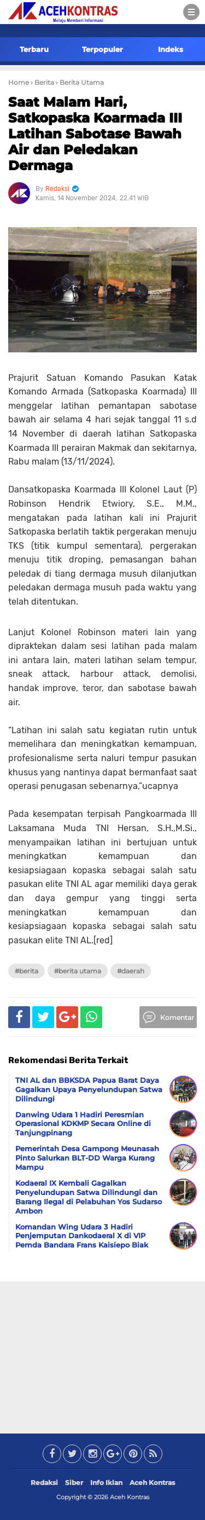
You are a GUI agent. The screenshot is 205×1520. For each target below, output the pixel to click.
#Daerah (130, 971)
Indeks (170, 49)
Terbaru (34, 49)
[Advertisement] (103, 1355)
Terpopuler (102, 49)
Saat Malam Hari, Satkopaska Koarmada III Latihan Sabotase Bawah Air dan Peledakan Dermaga (95, 133)
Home (18, 82)
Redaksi (44, 1482)
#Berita (26, 971)
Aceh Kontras (152, 1482)
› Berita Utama (80, 82)
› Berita (42, 82)
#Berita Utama (77, 971)
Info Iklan (106, 1482)
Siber (74, 1482)
